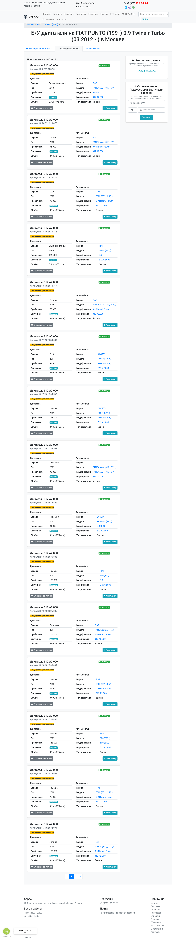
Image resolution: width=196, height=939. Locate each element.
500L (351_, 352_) (104, 196)
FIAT (39, 24)
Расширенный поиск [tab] (68, 48)
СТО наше (115, 14)
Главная (30, 24)
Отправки (93, 14)
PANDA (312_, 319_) (104, 630)
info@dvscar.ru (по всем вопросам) (117, 913)
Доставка (57, 14)
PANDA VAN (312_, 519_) (104, 88)
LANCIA (100, 517)
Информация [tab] (92, 48)
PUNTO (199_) (51, 24)
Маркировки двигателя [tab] (39, 48)
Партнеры (81, 14)
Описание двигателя (41, 108)
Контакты (61, 19)
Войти (145, 19)
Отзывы (104, 14)
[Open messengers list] (6, 931)
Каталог (46, 14)
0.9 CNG (101, 526)
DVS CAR (31, 17)
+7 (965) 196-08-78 (146, 71)
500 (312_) (105, 575)
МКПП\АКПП (128, 14)
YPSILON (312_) (104, 521)
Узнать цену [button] (110, 108)
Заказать (146, 117)
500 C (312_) (105, 250)
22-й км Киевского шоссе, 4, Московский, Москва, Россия (44, 4)
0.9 (100, 255)
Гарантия (69, 14)
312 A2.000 (98, 97)
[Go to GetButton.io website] (6, 936)
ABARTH (102, 354)
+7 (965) (137, 3)
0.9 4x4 (96, 92)
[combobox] (153, 14)
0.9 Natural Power (101, 146)
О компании (48, 19)
